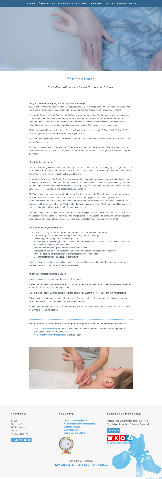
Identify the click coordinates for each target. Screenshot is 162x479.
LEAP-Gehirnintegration (45, 329)
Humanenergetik (64, 465)
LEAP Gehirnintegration (75, 421)
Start (31, 3)
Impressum (83, 465)
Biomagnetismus (124, 3)
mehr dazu (114, 430)
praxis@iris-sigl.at (21, 440)
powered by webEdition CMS (153, 478)
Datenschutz (100, 465)
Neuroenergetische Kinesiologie (49, 335)
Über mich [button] (46, 3)
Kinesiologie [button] (68, 3)
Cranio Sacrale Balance (75, 433)
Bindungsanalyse (95, 3)
